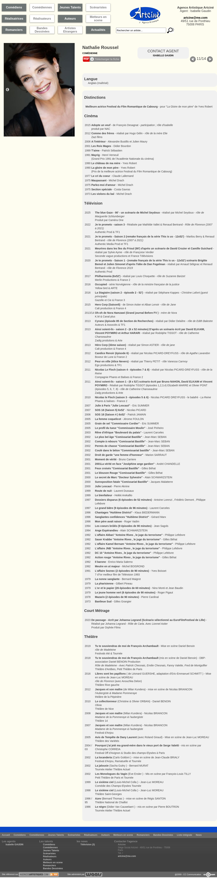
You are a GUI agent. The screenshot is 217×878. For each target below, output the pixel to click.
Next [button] (70, 90)
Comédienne (89, 53)
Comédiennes (36, 835)
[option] (41, 89)
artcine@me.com (196, 17)
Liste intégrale (184, 835)
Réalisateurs (90, 835)
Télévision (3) (87, 844)
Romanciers (143, 835)
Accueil (6, 835)
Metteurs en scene (123, 835)
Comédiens (20, 835)
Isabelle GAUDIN (14, 844)
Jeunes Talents (56, 835)
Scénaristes (74, 835)
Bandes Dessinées (163, 835)
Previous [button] (7, 90)
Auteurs (105, 835)
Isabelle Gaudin (163, 55)
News (199, 835)
